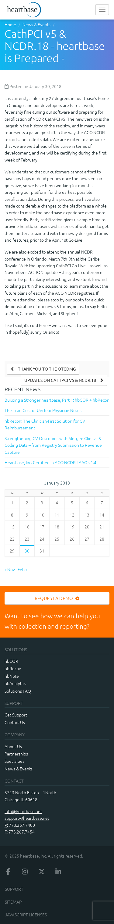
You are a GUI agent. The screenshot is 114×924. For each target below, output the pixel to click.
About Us (13, 746)
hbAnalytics (15, 683)
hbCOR (11, 661)
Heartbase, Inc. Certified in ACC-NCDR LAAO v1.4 (50, 462)
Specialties (14, 761)
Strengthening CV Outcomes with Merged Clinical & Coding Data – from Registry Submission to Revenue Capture (53, 445)
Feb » (22, 569)
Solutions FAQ (18, 691)
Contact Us (15, 722)
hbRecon (13, 668)
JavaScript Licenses (26, 915)
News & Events (36, 24)
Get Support (16, 715)
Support (14, 889)
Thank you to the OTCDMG (47, 368)
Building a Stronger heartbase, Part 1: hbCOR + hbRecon (57, 400)
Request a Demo (57, 598)
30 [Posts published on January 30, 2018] (27, 551)
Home (10, 24)
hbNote (12, 676)
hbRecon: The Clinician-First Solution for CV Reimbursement (45, 424)
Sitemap (13, 902)
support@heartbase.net (27, 818)
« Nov (10, 569)
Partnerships (16, 754)
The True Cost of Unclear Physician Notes (43, 410)
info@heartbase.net (23, 811)
